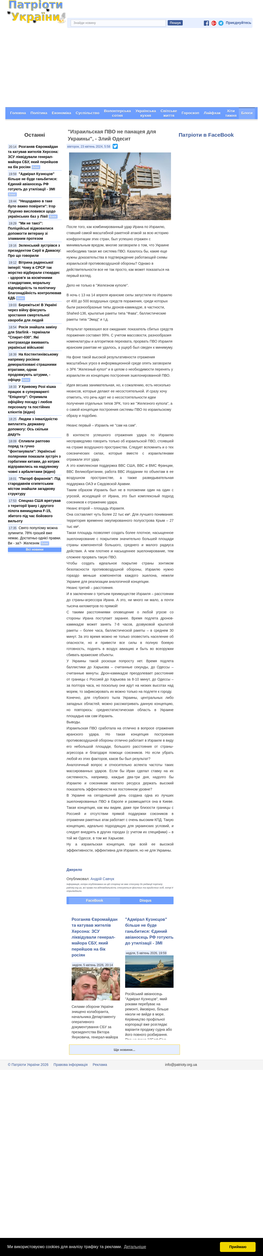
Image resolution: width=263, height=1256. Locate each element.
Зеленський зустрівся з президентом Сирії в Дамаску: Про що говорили (34, 250)
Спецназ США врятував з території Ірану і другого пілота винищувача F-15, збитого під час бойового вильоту (34, 511)
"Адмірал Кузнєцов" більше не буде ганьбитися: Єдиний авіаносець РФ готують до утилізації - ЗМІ (149, 931)
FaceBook (94, 900)
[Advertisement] (131, 69)
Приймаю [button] (237, 1247)
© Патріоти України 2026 (28, 1065)
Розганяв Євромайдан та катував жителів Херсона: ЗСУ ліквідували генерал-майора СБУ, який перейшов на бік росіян (33, 157)
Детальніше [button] (135, 1247)
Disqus (146, 900)
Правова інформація (71, 1065)
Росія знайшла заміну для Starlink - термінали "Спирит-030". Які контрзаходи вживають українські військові (32, 337)
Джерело (74, 870)
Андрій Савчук (102, 879)
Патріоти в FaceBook (206, 135)
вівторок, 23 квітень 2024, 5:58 (88, 146)
